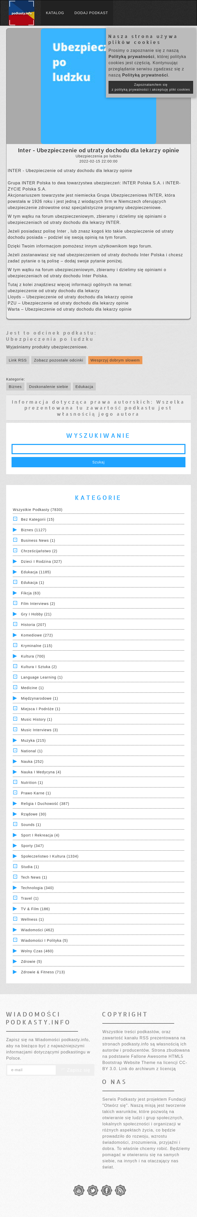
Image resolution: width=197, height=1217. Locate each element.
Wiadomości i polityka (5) (44, 940)
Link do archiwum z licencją (147, 1069)
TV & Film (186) (35, 909)
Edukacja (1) (32, 583)
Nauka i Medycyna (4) (41, 772)
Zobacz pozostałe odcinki (58, 360)
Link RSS (18, 360)
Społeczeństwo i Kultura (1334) (50, 856)
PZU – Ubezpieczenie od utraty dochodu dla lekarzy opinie (68, 303)
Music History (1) (36, 719)
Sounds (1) (31, 825)
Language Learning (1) (42, 677)
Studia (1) (30, 867)
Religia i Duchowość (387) (45, 804)
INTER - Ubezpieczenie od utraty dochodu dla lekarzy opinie (70, 170)
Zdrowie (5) (31, 961)
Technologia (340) (37, 888)
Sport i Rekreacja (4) (40, 835)
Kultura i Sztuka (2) (39, 667)
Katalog (55, 13)
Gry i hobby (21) (36, 614)
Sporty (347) (32, 846)
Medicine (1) (32, 688)
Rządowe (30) (33, 814)
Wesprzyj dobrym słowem (115, 360)
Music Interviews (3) (39, 730)
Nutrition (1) (32, 783)
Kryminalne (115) (37, 646)
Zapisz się (75, 1070)
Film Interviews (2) (38, 604)
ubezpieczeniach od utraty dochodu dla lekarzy (57, 222)
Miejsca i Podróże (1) (40, 709)
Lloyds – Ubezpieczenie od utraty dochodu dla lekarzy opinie (70, 297)
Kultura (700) (33, 656)
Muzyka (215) (33, 740)
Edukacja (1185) (36, 572)
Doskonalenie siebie (48, 386)
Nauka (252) (32, 761)
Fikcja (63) (31, 593)
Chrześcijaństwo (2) (39, 551)
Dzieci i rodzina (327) (41, 561)
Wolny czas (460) (37, 951)
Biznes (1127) (33, 530)
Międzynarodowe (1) (39, 698)
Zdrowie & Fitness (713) (43, 972)
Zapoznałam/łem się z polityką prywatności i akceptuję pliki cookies (151, 87)
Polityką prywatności (131, 56)
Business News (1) (38, 540)
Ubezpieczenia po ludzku (50, 339)
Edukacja (84, 386)
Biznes (15, 386)
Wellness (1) (32, 919)
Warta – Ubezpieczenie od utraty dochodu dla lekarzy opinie (70, 309)
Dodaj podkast (91, 13)
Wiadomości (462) (37, 930)
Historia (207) (33, 625)
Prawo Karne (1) (36, 793)
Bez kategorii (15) (37, 519)
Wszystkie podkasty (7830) (38, 510)
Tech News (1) (34, 877)
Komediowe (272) (37, 635)
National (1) (32, 751)
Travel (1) (30, 898)
